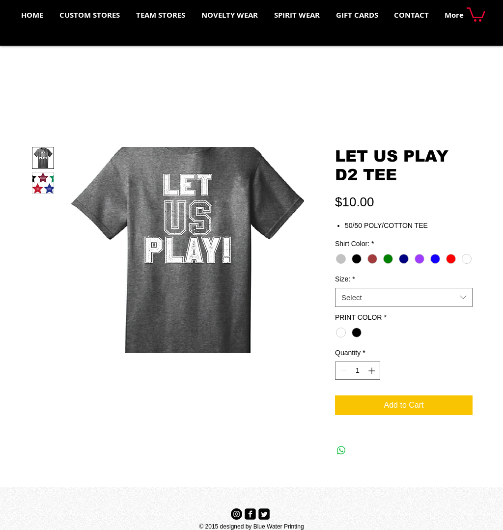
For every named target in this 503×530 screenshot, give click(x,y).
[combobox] (404, 297)
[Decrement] (342, 370)
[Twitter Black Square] (264, 514)
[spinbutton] (357, 370)
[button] (476, 14)
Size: (345, 279)
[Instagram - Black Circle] (236, 514)
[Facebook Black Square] (250, 514)
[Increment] (372, 370)
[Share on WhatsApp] (341, 450)
